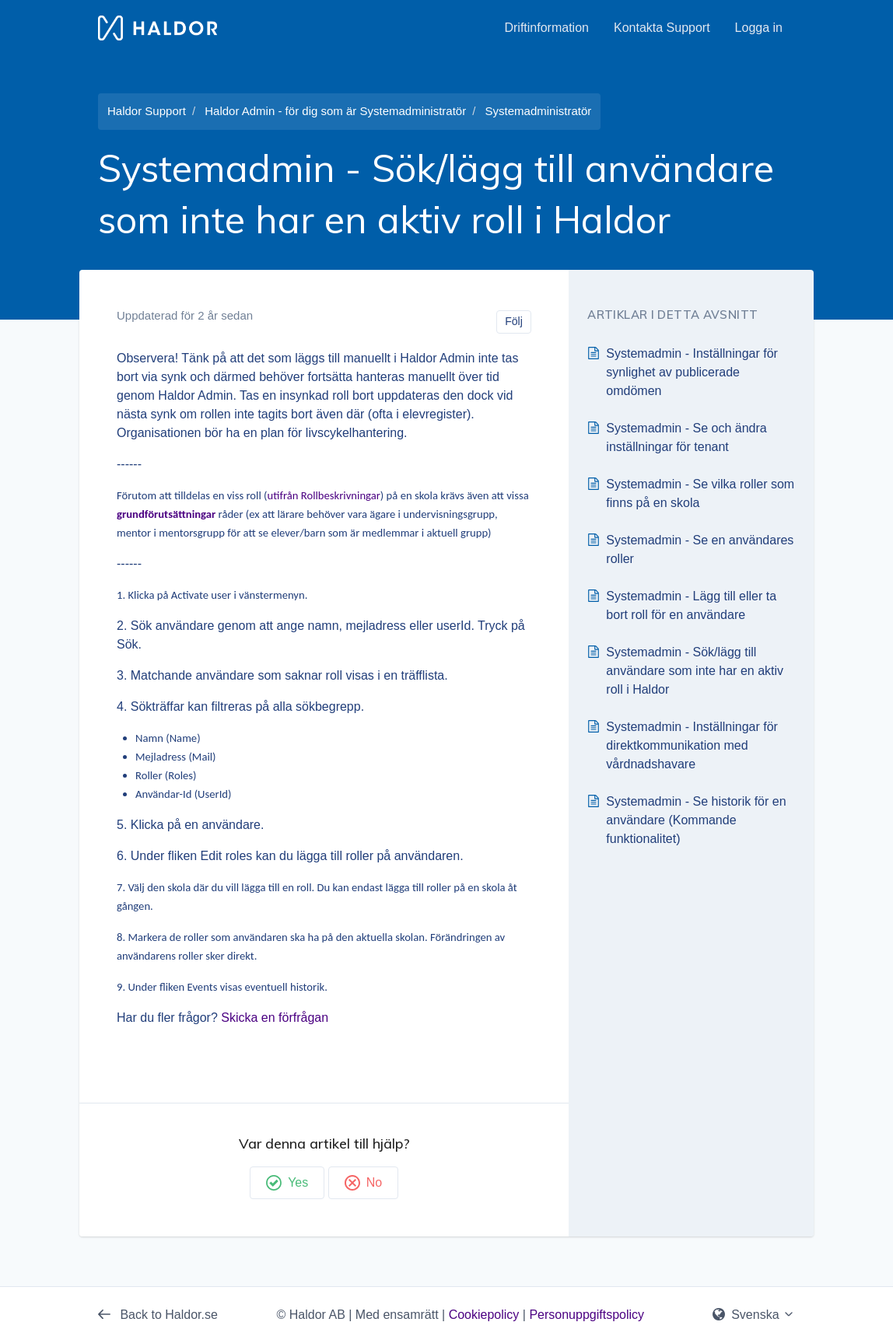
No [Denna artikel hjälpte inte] (363, 1183)
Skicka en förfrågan (274, 1017)
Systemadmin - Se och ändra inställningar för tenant (686, 437)
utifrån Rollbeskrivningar (324, 495)
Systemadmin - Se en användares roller (699, 549)
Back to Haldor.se (158, 1314)
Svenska (754, 1314)
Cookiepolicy (484, 1314)
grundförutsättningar (166, 514)
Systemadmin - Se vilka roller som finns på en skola (700, 493)
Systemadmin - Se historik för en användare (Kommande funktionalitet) (696, 820)
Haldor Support (146, 110)
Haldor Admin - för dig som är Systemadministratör (335, 110)
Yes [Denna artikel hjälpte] (287, 1183)
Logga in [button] (759, 27)
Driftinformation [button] (546, 27)
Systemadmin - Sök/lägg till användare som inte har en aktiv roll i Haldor (694, 670)
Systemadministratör (538, 110)
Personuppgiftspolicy (586, 1314)
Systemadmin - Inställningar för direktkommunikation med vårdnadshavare (692, 745)
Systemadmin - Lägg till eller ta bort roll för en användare (691, 605)
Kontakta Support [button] (662, 27)
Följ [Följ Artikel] (514, 321)
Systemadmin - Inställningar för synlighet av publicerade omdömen (692, 372)
